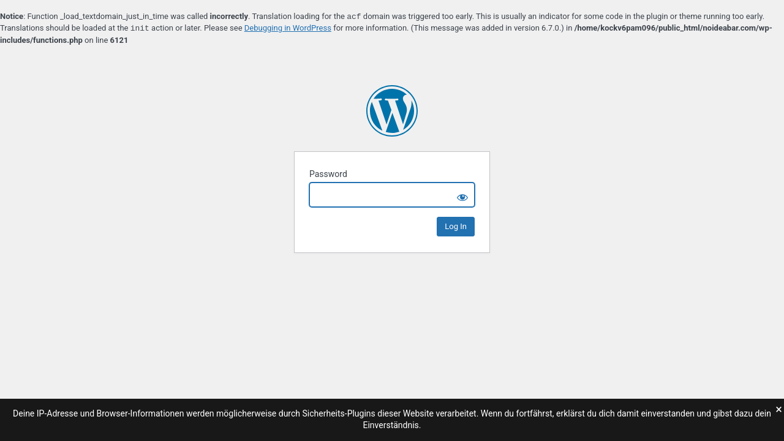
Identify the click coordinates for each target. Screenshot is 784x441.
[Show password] (462, 195)
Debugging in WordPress (287, 28)
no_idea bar (392, 111)
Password (328, 174)
